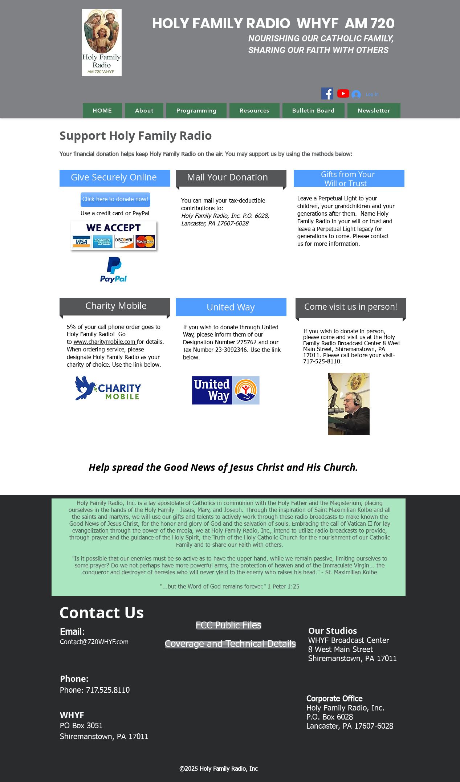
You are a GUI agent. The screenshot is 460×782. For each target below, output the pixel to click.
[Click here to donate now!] (115, 199)
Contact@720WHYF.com (94, 642)
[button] (144, 110)
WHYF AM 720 (345, 23)
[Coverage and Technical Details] (230, 644)
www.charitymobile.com (105, 342)
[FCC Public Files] (228, 626)
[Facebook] (327, 93)
